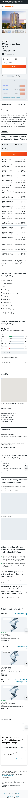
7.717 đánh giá (10, 54)
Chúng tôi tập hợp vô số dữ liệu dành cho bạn (14, 782)
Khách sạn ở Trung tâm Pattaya (11, 760)
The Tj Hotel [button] (4, 702)
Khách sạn (13, 793)
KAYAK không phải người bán (14, 780)
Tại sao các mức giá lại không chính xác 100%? (14, 785)
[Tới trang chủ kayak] (9, 6)
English (15, 3)
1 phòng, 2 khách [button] (7, 63)
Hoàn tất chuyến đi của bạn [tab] (10, 747)
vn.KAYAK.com (6, 793)
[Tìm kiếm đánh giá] (15, 353)
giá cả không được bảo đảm (7, 775)
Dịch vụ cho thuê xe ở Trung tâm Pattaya (13, 758)
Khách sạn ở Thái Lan (6, 795)
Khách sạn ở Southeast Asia (18, 795)
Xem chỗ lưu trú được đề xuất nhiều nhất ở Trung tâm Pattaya (21, 681)
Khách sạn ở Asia (19, 793)
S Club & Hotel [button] (5, 634)
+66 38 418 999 (6, 52)
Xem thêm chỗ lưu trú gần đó (21, 614)
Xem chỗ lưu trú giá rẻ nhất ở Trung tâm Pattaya (21, 647)
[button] (26, 2)
